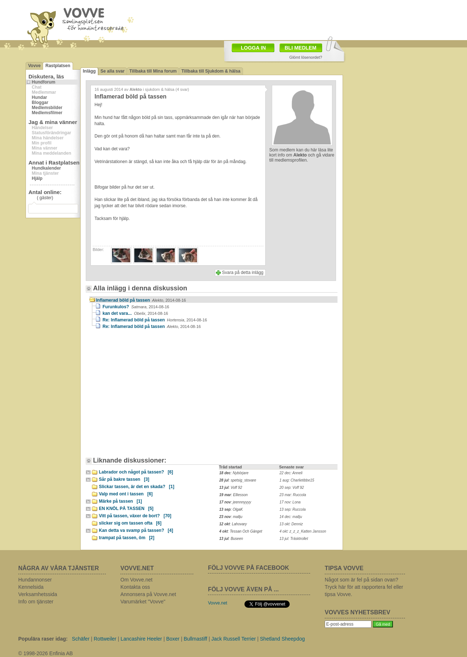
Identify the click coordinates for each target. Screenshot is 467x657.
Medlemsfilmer (47, 112)
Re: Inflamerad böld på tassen (155, 319)
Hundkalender (46, 168)
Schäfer (80, 639)
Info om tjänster (36, 601)
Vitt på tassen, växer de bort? (135, 515)
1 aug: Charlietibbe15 (296, 480)
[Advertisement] (276, 19)
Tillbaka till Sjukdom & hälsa (210, 71)
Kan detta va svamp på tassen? (136, 530)
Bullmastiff (195, 639)
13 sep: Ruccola (292, 509)
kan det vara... (135, 313)
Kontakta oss (135, 587)
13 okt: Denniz (291, 524)
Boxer (173, 639)
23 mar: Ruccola (292, 495)
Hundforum (43, 82)
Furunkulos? (136, 306)
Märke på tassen (120, 501)
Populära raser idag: (42, 639)
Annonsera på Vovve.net (148, 594)
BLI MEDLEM (300, 48)
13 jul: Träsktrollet (293, 539)
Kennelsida (30, 587)
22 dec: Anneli (290, 473)
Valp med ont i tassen (126, 493)
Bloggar (40, 102)
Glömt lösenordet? (305, 57)
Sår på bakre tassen (124, 479)
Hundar (39, 97)
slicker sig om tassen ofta (130, 523)
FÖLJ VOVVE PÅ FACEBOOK (248, 568)
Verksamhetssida (37, 594)
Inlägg (89, 71)
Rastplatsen (57, 65)
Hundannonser (35, 580)
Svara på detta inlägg (242, 272)
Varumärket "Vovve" (142, 601)
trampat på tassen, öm (126, 537)
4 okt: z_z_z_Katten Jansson (302, 531)
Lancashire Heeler (141, 639)
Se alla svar (112, 71)
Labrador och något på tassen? (136, 472)
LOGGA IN (253, 48)
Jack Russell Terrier (233, 639)
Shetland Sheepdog (282, 639)
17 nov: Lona (290, 502)
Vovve (34, 65)
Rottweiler (105, 639)
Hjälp (37, 178)
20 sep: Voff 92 (291, 488)
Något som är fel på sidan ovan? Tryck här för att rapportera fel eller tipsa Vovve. (364, 587)
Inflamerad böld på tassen (141, 300)
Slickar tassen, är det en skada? (136, 486)
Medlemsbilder (47, 107)
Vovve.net (217, 603)
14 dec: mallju (290, 517)
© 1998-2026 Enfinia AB (45, 653)
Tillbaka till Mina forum (153, 71)
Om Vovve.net (136, 580)
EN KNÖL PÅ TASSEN (126, 508)
